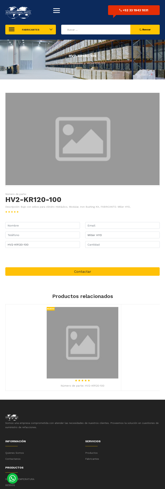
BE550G (10, 485)
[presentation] (32, 257)
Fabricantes (92, 458)
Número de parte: (16, 194)
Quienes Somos (14, 452)
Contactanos (13, 458)
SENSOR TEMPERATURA (19, 479)
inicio (63, 63)
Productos (91, 452)
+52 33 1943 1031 (133, 10)
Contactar (82, 271)
